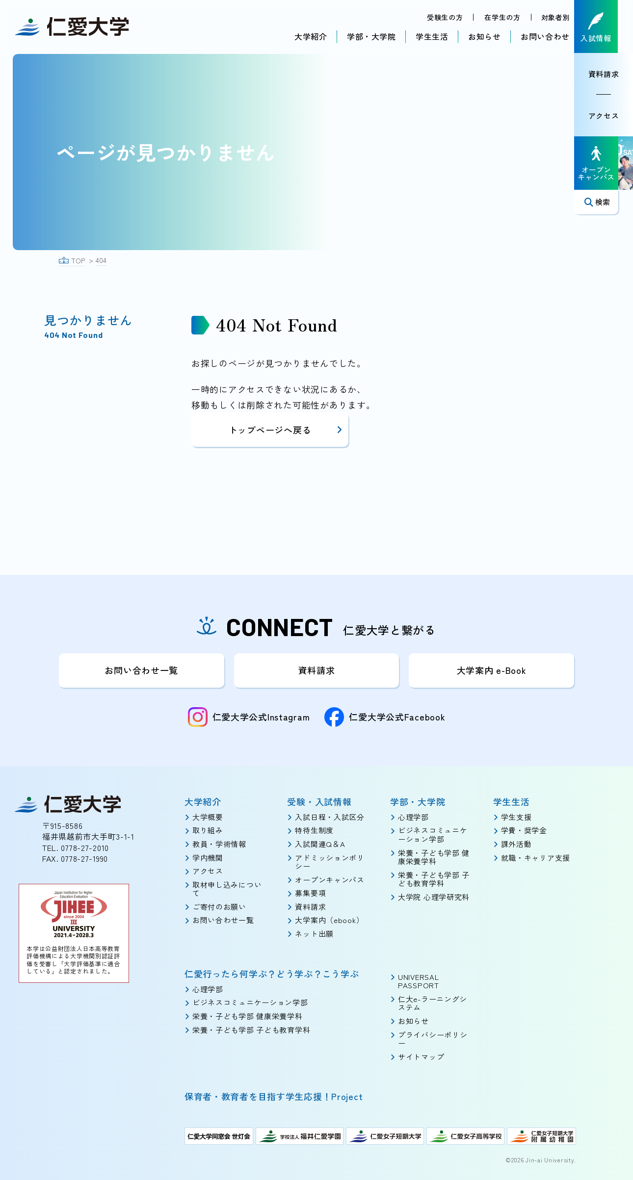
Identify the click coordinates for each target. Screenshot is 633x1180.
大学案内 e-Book (492, 670)
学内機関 (207, 857)
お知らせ (484, 37)
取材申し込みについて (227, 888)
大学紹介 (310, 37)
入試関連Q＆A (320, 844)
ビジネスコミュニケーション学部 (432, 834)
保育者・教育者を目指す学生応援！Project (274, 1096)
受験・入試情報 (319, 801)
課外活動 (516, 844)
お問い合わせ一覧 (141, 670)
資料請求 (611, 75)
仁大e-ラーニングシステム (432, 1003)
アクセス (611, 116)
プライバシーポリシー (432, 1038)
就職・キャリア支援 (535, 857)
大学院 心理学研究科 (434, 897)
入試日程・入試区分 (329, 817)
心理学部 (413, 817)
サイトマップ (421, 1057)
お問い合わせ (544, 37)
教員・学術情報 (219, 844)
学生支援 (516, 817)
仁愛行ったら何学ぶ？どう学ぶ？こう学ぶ (272, 973)
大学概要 (207, 817)
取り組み (207, 830)
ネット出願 (314, 933)
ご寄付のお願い (219, 906)
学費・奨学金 (524, 830)
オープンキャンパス (329, 879)
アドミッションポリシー (329, 861)
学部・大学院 (371, 37)
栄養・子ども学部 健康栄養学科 (434, 856)
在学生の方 (502, 18)
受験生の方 (444, 18)
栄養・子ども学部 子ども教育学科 (434, 879)
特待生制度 (314, 830)
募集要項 (310, 893)
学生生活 (431, 37)
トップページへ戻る (286, 429)
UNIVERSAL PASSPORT (418, 980)
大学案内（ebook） (329, 920)
